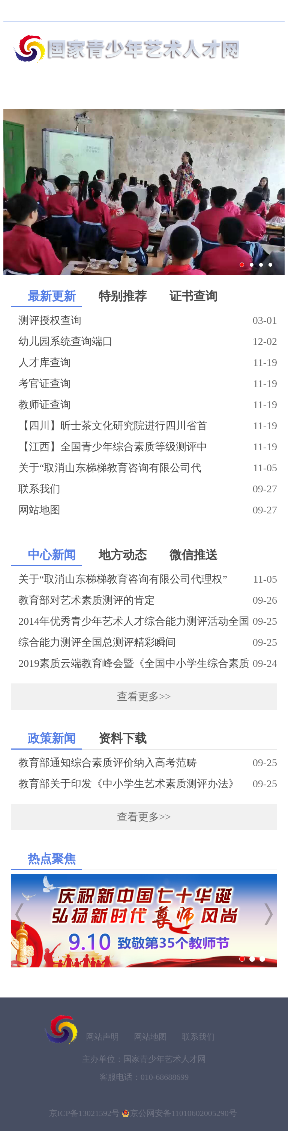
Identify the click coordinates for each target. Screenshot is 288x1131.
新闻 (214, 93)
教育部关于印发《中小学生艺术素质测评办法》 (128, 783)
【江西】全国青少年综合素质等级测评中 (112, 446)
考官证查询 (44, 383)
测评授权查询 (49, 320)
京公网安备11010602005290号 (183, 1113)
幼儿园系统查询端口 (65, 341)
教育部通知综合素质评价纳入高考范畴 (107, 762)
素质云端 (85, 93)
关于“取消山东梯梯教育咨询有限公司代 (109, 468)
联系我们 (39, 489)
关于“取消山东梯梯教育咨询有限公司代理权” (122, 579)
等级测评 (156, 93)
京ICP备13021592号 (84, 1113)
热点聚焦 (52, 858)
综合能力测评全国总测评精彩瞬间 (97, 642)
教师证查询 (44, 404)
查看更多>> (144, 696)
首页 (27, 93)
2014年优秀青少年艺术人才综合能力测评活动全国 (133, 621)
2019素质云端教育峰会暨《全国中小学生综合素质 (133, 663)
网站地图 (39, 510)
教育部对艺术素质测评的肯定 (86, 600)
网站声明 (102, 1036)
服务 (261, 93)
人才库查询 (44, 362)
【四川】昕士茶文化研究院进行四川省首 (112, 425)
